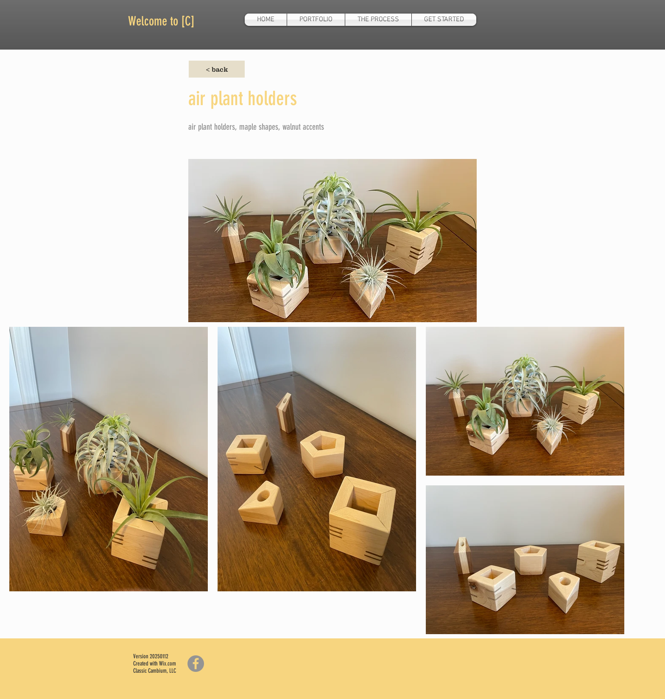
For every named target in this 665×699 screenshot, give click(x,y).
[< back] (217, 69)
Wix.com (167, 663)
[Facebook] (195, 663)
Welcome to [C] (161, 21)
